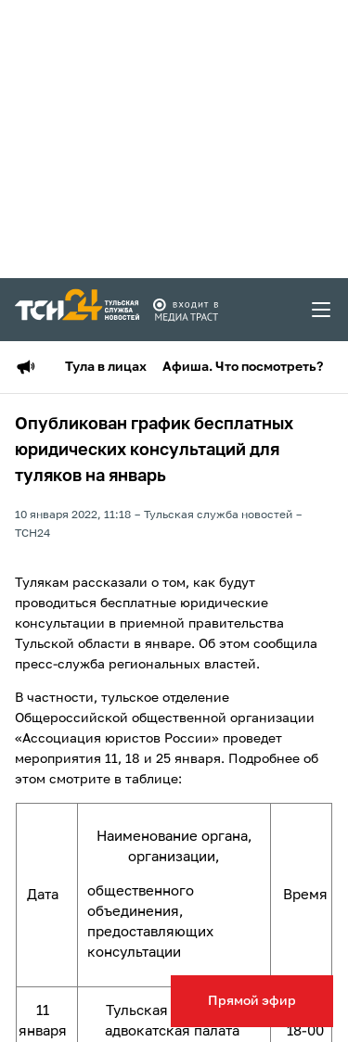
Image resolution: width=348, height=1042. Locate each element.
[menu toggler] (322, 310)
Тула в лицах (106, 367)
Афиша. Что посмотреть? (242, 367)
